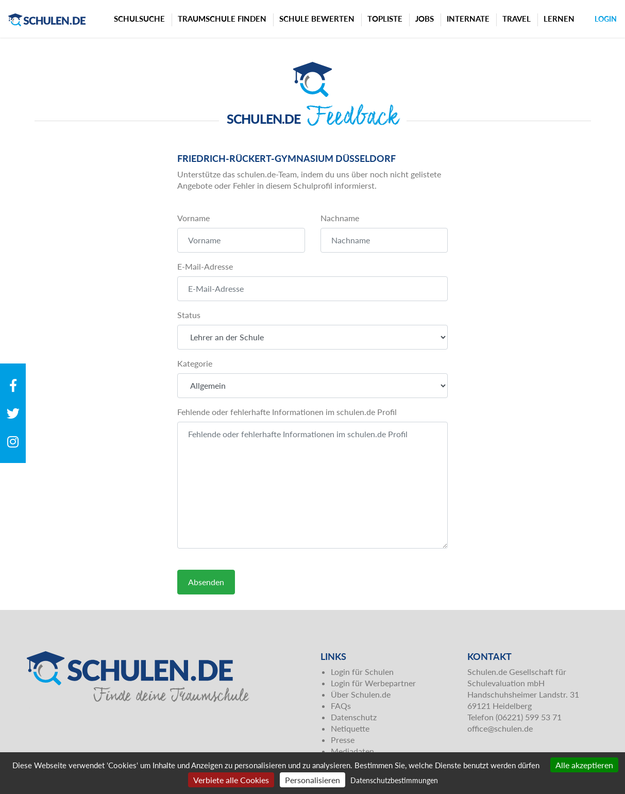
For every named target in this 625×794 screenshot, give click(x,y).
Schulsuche (139, 18)
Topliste (384, 18)
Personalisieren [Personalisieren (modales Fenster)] (312, 780)
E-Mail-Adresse (205, 266)
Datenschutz (354, 717)
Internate (468, 18)
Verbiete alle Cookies (231, 780)
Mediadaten (352, 751)
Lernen (559, 18)
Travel (516, 18)
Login (606, 18)
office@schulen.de (500, 728)
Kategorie (194, 363)
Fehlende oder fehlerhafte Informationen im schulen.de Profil (287, 412)
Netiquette (350, 728)
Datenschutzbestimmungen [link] (394, 780)
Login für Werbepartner (373, 683)
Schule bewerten (316, 18)
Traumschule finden (222, 18)
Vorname (193, 218)
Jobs (424, 18)
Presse (342, 740)
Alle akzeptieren (584, 765)
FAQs (341, 705)
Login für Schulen (362, 671)
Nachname (339, 218)
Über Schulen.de (361, 694)
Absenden (206, 582)
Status (188, 315)
